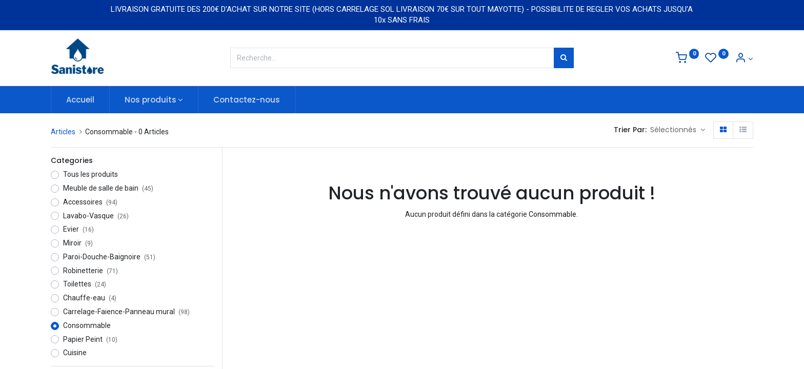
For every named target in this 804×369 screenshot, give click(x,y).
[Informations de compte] (744, 59)
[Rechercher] (564, 58)
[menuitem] (80, 99)
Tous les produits (90, 174)
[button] (677, 130)
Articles (63, 132)
